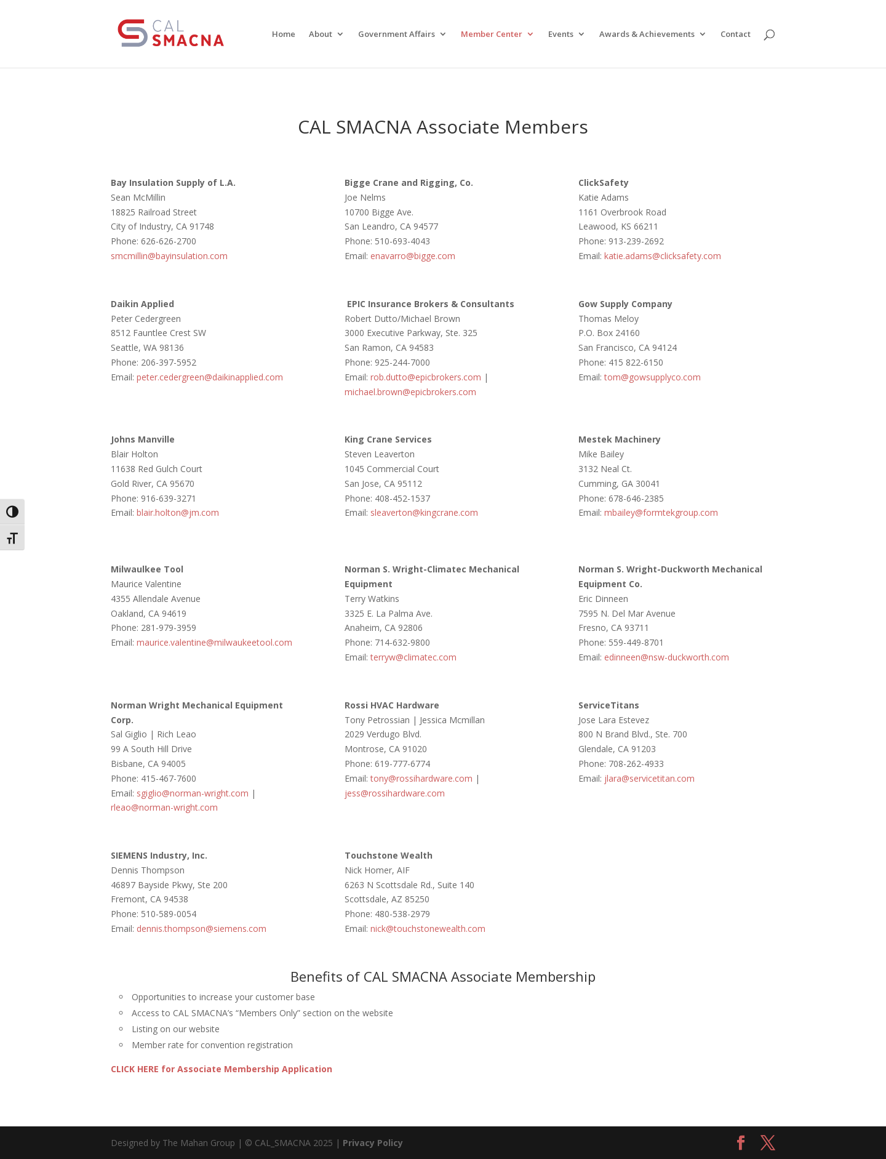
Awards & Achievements (647, 34)
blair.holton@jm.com (178, 512)
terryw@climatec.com (413, 657)
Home (283, 34)
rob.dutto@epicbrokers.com (425, 377)
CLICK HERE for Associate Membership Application (221, 1069)
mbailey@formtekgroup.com (661, 512)
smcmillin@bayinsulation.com (169, 256)
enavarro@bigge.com (412, 256)
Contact (735, 34)
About (320, 34)
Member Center (491, 34)
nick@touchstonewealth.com (427, 928)
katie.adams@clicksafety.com (664, 256)
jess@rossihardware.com (395, 793)
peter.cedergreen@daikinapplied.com (210, 377)
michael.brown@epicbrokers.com (410, 392)
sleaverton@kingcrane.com (423, 512)
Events (560, 34)
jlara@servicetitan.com (650, 778)
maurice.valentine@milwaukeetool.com (214, 642)
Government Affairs (396, 34)
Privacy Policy (373, 1143)
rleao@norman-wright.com (164, 807)
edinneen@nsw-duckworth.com (666, 657)
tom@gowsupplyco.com (651, 377)
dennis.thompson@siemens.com (201, 928)
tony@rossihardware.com (422, 778)
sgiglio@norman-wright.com (193, 793)
